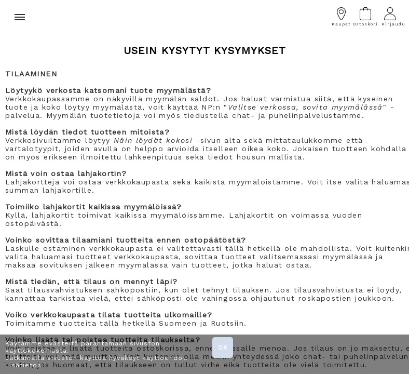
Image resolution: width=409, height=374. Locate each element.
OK (223, 347)
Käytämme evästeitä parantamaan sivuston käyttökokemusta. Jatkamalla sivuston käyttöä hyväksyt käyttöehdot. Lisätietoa (96, 354)
